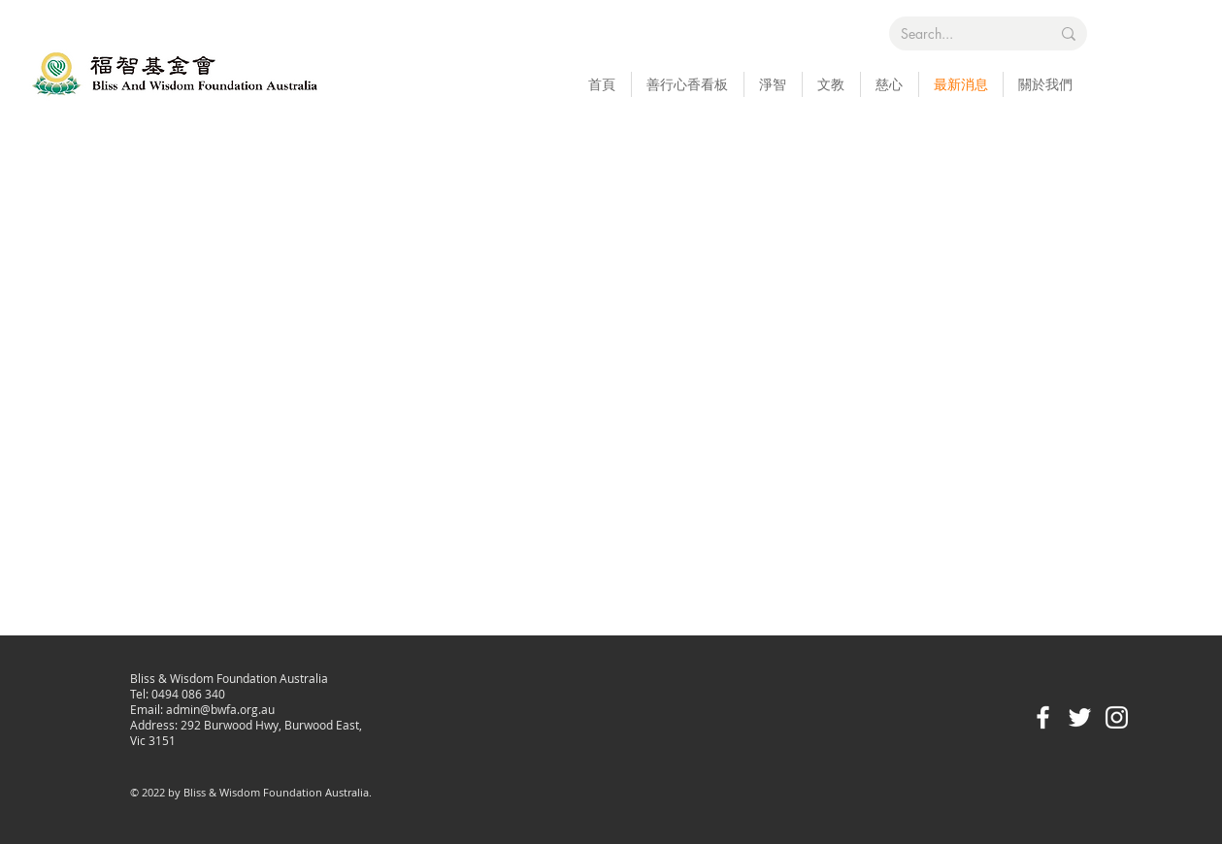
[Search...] (961, 33)
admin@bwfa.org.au (220, 709)
